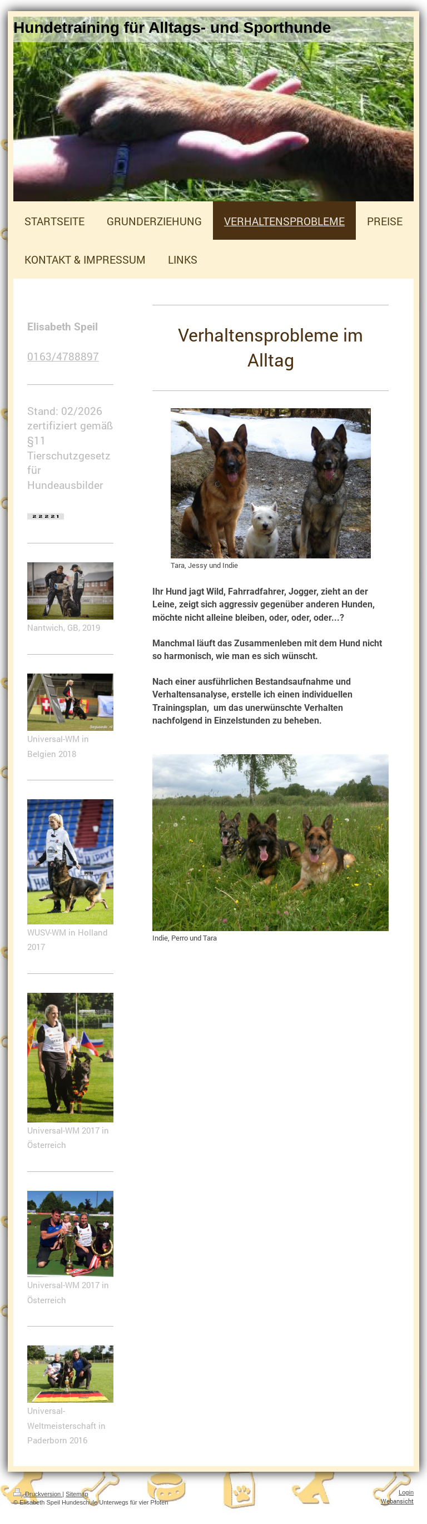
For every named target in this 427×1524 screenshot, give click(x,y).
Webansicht (397, 1501)
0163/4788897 (63, 356)
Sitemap (77, 1494)
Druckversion (37, 1494)
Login (406, 1492)
